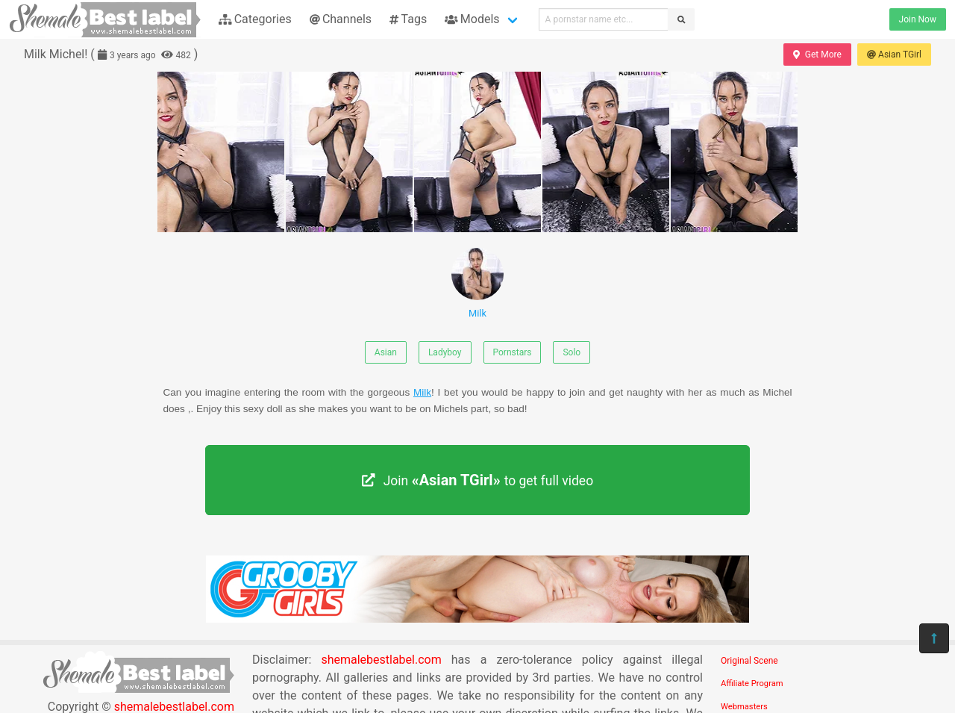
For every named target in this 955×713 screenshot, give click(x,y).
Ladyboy (445, 352)
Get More (817, 54)
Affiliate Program (752, 683)
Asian (386, 352)
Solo (571, 352)
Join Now (917, 19)
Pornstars (512, 352)
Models (472, 19)
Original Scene (749, 661)
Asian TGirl (894, 54)
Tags (408, 19)
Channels (341, 19)
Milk (477, 283)
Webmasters (744, 707)
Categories (255, 19)
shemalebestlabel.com (381, 660)
